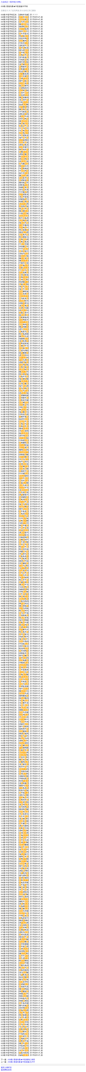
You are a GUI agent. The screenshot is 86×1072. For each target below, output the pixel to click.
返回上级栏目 (6, 1067)
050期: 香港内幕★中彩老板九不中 (21, 1062)
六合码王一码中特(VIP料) (11, 2)
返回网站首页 (6, 1070)
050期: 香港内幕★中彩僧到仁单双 (21, 1060)
